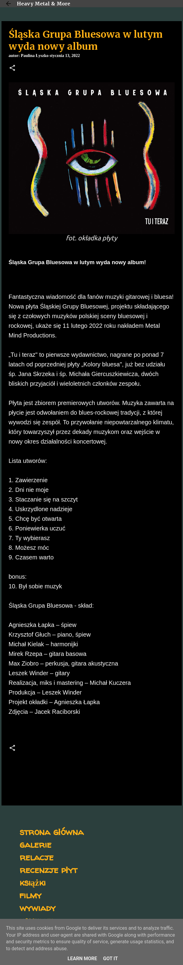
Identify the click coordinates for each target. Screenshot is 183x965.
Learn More (82, 958)
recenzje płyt (48, 869)
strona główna (52, 831)
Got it (110, 958)
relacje (36, 857)
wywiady (38, 907)
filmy (30, 895)
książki (33, 882)
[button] (12, 68)
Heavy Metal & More (43, 4)
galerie (35, 844)
